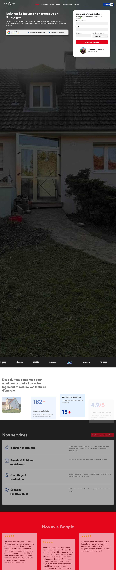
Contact (76, 4)
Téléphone (79, 33)
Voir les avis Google (15, 31)
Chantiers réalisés (67, 4)
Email (77, 27)
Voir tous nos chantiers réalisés (102, 436)
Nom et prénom (81, 21)
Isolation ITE (44, 4)
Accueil (37, 4)
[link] (9, 4)
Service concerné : (98, 33)
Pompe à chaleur (55, 4)
